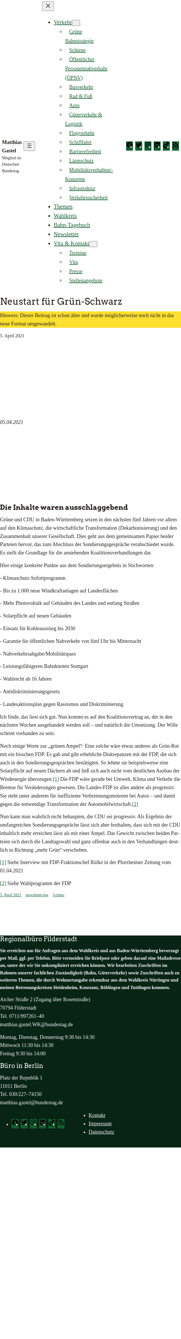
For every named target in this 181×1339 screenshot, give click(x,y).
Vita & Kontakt (71, 243)
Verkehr (63, 22)
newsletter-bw (37, 895)
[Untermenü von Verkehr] (76, 23)
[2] (135, 804)
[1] (56, 779)
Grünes (58, 895)
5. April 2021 (10, 895)
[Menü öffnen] (29, 146)
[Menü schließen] (48, 6)
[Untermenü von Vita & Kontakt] (93, 244)
